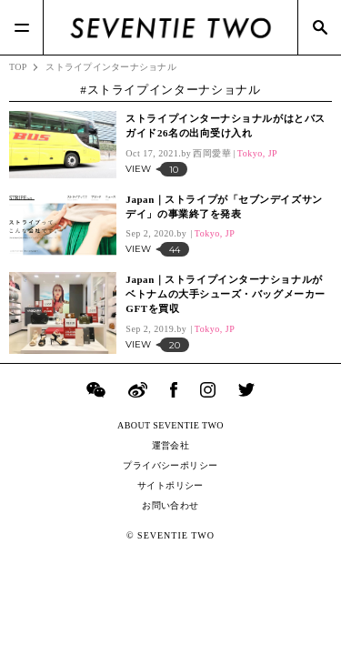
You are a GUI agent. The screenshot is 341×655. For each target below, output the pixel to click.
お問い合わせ (170, 505)
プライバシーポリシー (170, 465)
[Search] (319, 27)
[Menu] (22, 27)
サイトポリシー (170, 485)
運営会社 (171, 445)
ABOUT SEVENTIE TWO (170, 425)
